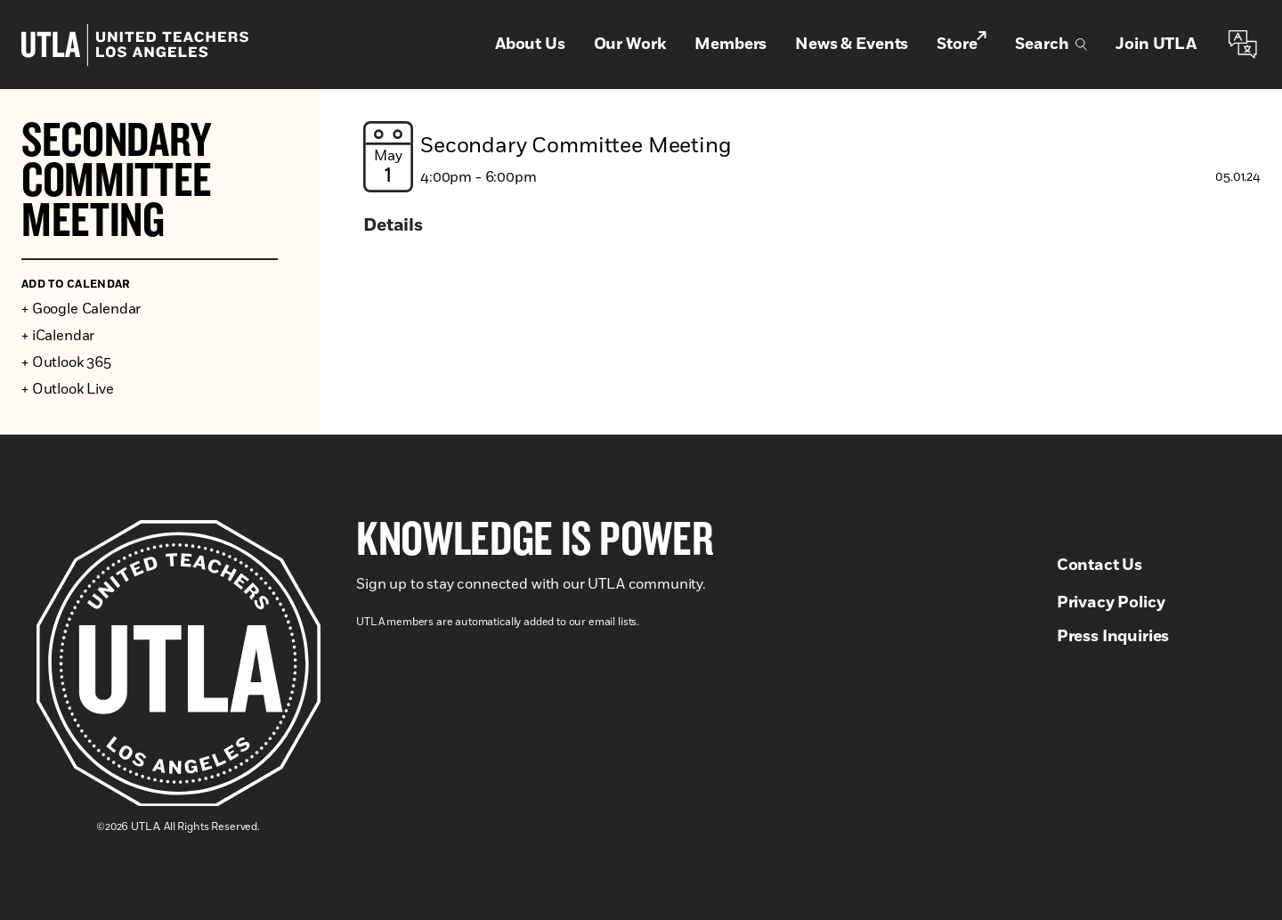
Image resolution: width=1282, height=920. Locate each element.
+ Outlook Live (67, 389)
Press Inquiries (1113, 636)
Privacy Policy (1111, 603)
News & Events (851, 44)
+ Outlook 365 (66, 362)
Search (1051, 44)
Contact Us (1099, 565)
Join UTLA (1156, 44)
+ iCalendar (57, 336)
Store (961, 43)
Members (730, 44)
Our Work (630, 44)
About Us (530, 44)
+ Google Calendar (81, 309)
